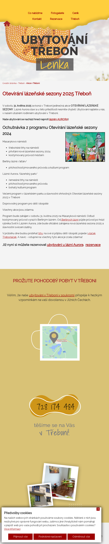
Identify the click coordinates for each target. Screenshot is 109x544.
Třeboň (75, 19)
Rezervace (56, 19)
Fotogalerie (57, 13)
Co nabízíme (35, 13)
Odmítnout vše (81, 536)
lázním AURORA (58, 119)
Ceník (75, 13)
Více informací (12, 529)
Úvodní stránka (9, 83)
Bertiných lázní (69, 219)
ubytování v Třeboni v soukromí (52, 295)
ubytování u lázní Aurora (65, 245)
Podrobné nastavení (50, 536)
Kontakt (36, 19)
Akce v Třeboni (33, 83)
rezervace (93, 245)
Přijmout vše (20, 536)
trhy (40, 233)
